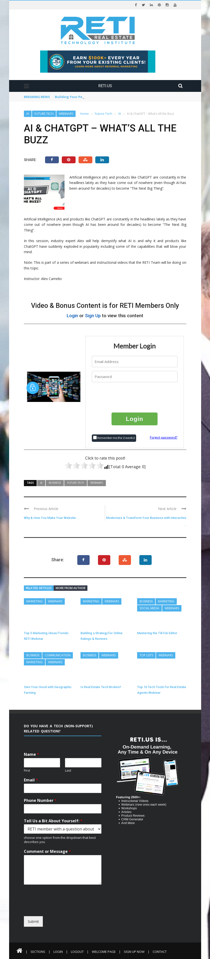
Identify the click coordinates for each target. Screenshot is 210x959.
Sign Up (93, 315)
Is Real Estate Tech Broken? (101, 687)
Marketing (34, 601)
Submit (33, 921)
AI (27, 114)
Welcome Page (104, 951)
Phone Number (40, 800)
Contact (160, 951)
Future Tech (43, 114)
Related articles (39, 588)
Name (31, 754)
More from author (70, 588)
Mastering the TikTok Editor (157, 633)
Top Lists (146, 655)
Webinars (66, 114)
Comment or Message (47, 851)
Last (68, 770)
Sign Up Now (134, 951)
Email (31, 780)
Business (55, 482)
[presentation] (135, 397)
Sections (38, 951)
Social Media (149, 608)
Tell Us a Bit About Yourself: (53, 821)
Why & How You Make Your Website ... (52, 518)
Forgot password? (164, 437)
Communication (57, 655)
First (27, 770)
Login (72, 315)
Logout (77, 951)
